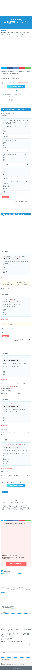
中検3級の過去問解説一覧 (16, 563)
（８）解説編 (10, 99)
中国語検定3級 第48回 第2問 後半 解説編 (14, 94)
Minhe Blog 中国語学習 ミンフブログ (16, 22)
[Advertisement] (16, 8)
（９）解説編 (10, 100)
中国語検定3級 (3, 30)
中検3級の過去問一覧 (22, 82)
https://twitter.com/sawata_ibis (15, 641)
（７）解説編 (10, 97)
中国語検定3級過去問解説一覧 (16, 86)
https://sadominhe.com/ (12, 513)
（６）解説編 (10, 96)
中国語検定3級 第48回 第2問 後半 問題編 (14, 93)
